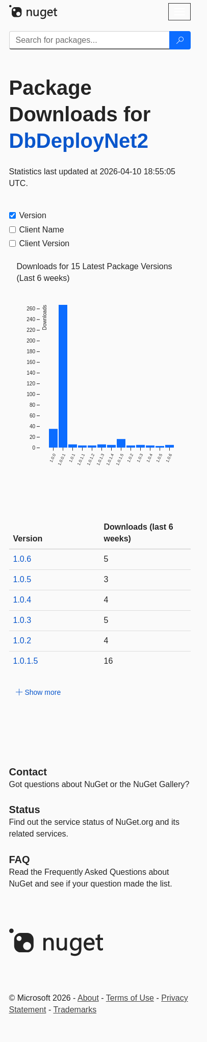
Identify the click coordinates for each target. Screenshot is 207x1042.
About (88, 998)
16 (108, 661)
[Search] (180, 40)
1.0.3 (22, 620)
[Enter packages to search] (89, 40)
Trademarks (74, 1009)
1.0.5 (22, 579)
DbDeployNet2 (78, 140)
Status (24, 809)
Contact (28, 771)
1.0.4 (22, 599)
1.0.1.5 (25, 661)
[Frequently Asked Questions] (19, 859)
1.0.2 (22, 640)
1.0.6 (22, 559)
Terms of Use (130, 998)
